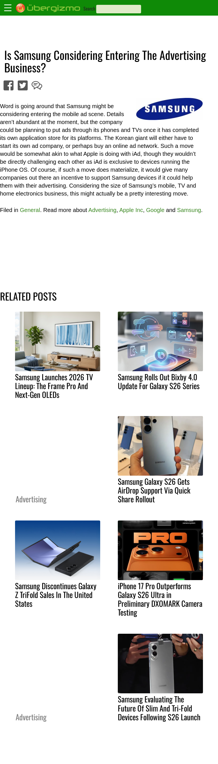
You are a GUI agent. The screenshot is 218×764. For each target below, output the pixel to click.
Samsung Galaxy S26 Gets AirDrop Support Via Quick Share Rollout (154, 490)
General (30, 210)
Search (89, 8)
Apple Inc (131, 210)
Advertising (102, 210)
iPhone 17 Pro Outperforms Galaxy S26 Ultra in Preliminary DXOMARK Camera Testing (160, 599)
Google (155, 210)
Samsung (189, 210)
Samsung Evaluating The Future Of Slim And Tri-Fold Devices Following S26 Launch (159, 707)
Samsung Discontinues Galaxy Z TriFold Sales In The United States (56, 594)
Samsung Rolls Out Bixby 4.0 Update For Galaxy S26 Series (159, 381)
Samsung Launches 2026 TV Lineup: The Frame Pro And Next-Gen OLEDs (54, 385)
